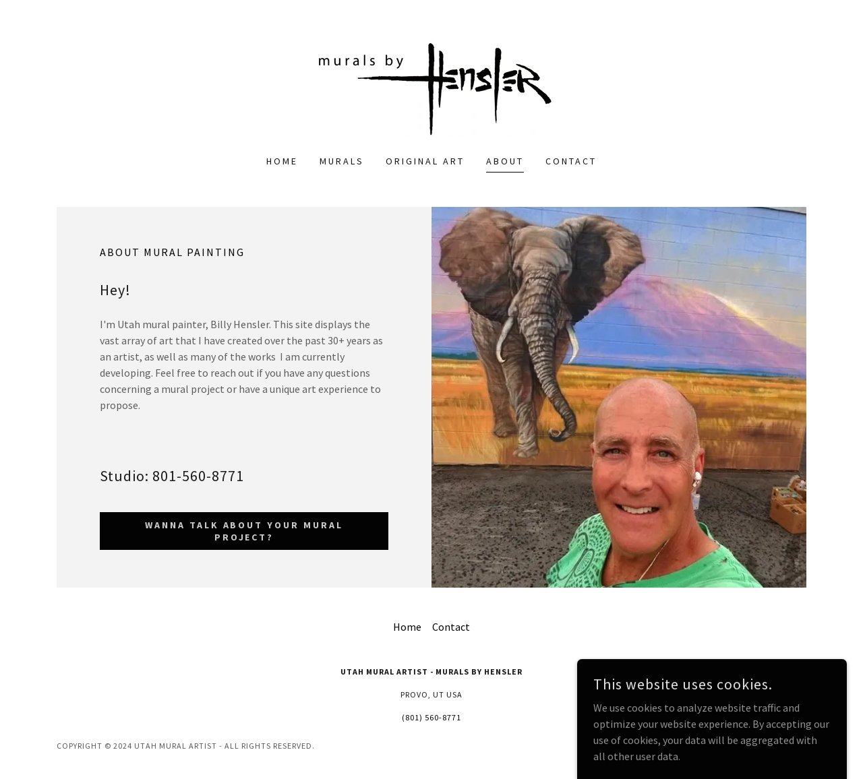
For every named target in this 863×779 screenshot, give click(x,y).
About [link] (505, 161)
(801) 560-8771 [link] (431, 717)
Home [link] (282, 161)
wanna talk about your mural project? (244, 531)
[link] (431, 85)
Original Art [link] (425, 161)
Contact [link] (571, 161)
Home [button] (407, 626)
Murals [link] (342, 161)
